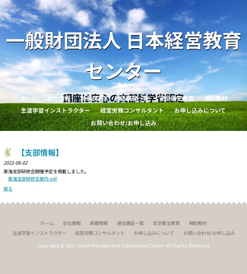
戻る (8, 188)
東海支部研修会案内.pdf (32, 178)
